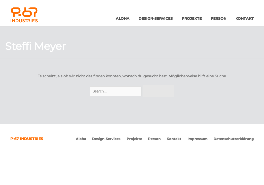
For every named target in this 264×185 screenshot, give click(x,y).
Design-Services (155, 18)
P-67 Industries (35, 15)
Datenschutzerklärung (233, 139)
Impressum (197, 139)
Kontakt (244, 18)
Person (218, 18)
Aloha (122, 18)
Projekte (192, 18)
